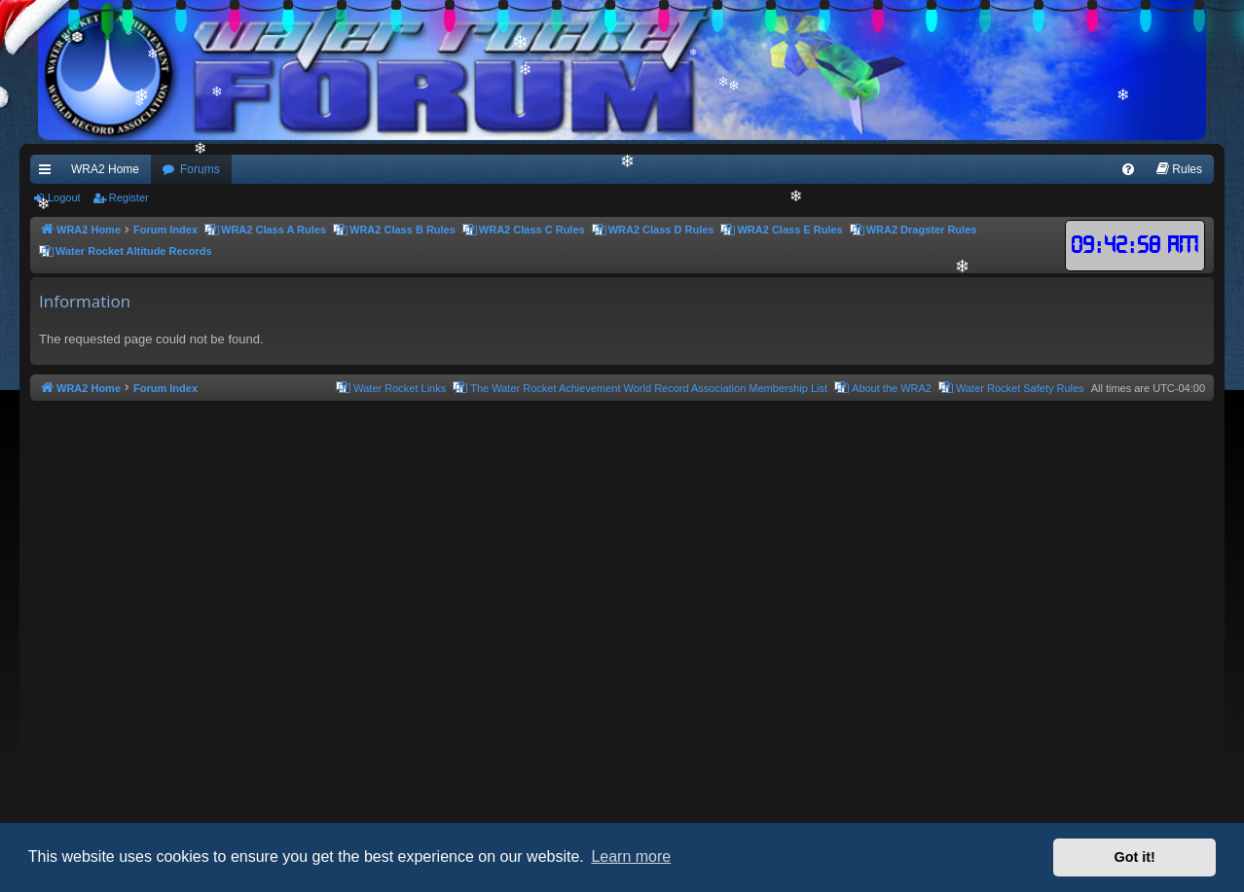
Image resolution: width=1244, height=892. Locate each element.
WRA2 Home (105, 169)
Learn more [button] (631, 856)
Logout (64, 197)
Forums (200, 169)
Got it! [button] (1135, 857)
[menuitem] (1128, 169)
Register (129, 197)
